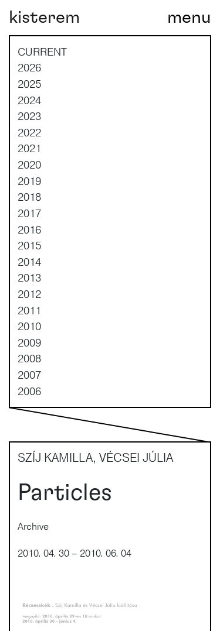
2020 (29, 164)
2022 (29, 132)
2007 (29, 374)
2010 (29, 326)
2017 (29, 213)
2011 (29, 310)
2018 (29, 196)
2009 (29, 342)
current (42, 51)
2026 (29, 67)
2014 (29, 261)
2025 (29, 83)
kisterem (44, 17)
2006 (29, 391)
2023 (29, 115)
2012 (29, 293)
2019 (29, 180)
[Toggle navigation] (189, 17)
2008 (29, 358)
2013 (29, 277)
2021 (29, 148)
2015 (29, 245)
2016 (29, 229)
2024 (29, 100)
